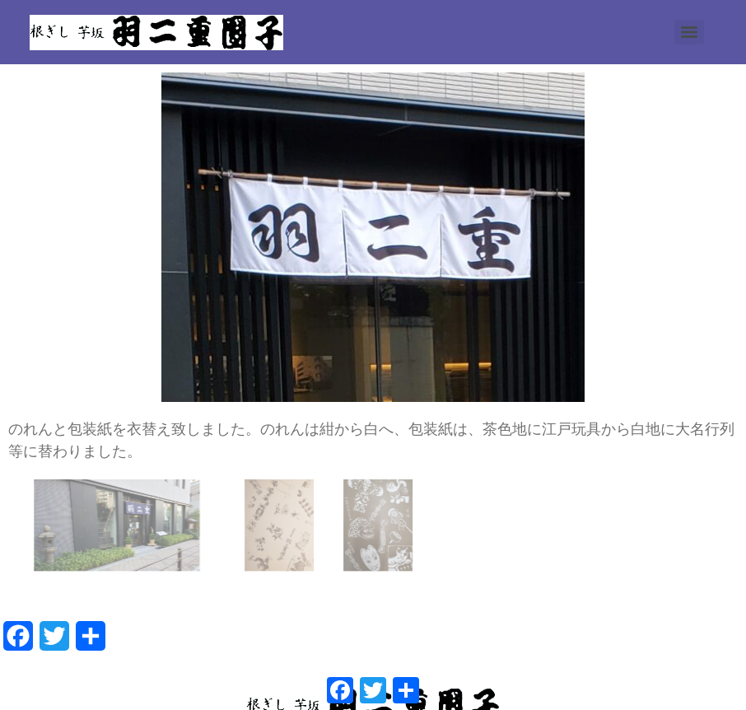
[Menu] (689, 32)
